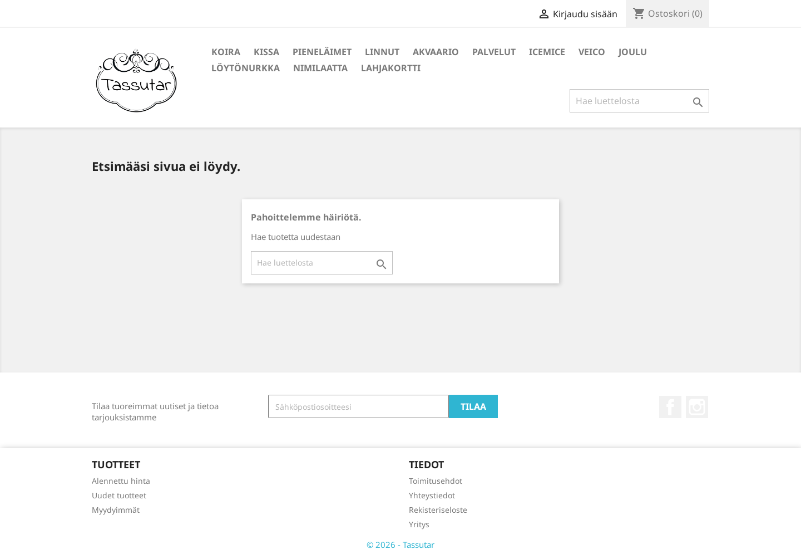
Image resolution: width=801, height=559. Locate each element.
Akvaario (436, 52)
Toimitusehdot (435, 480)
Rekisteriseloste (438, 509)
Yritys (419, 524)
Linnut (382, 52)
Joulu (633, 52)
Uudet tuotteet (119, 495)
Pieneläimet (322, 52)
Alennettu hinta (121, 480)
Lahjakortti (391, 68)
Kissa (266, 52)
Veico (591, 52)
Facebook (670, 407)
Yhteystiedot (432, 495)
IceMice (547, 52)
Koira (225, 52)
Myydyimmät (116, 509)
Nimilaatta (320, 68)
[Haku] (639, 100)
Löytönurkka (245, 68)
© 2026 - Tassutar (400, 544)
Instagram (697, 407)
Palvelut (494, 52)
